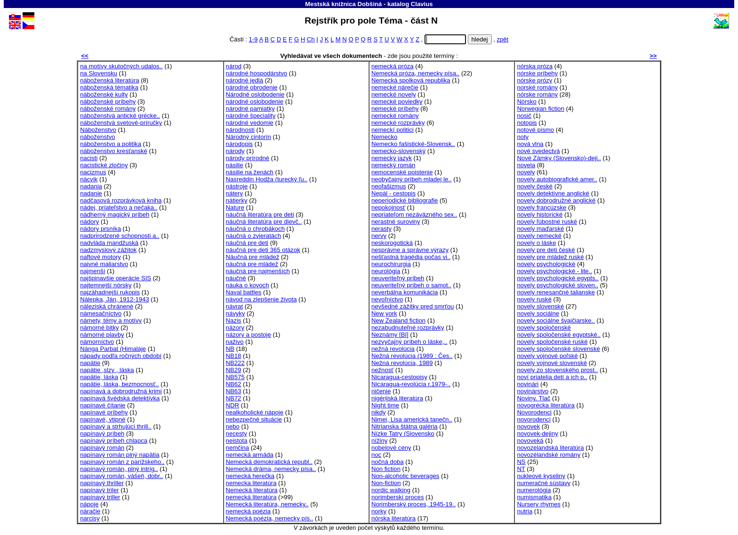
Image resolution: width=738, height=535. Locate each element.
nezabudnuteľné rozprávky (407, 327)
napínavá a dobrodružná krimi (120, 391)
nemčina (237, 447)
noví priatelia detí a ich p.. (552, 377)
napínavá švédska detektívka (120, 398)
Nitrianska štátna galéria (404, 426)
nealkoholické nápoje (254, 412)
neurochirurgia (391, 264)
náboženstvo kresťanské (113, 150)
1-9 (253, 39)
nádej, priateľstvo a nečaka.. (118, 207)
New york (384, 313)
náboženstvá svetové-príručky (121, 122)
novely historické (539, 214)
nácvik (88, 179)
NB (230, 348)
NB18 (233, 355)
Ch (311, 39)
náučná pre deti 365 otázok (263, 249)
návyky (235, 313)
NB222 (235, 362)
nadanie (91, 193)
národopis (239, 143)
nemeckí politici (392, 129)
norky (378, 511)
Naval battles (244, 292)
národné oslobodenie (254, 101)
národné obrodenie (252, 87)
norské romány (537, 87)
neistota (237, 440)
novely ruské (534, 299)
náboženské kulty (104, 94)
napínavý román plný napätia (119, 454)
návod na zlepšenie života (261, 299)
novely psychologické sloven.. (557, 285)
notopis (527, 122)
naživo (235, 341)
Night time (385, 405)
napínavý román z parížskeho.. (122, 461)
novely (526, 172)
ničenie (381, 391)
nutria (524, 511)
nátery (234, 193)
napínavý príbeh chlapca (113, 440)
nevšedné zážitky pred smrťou (412, 306)
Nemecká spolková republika (410, 80)
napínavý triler (99, 490)
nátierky (237, 200)
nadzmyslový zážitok (108, 249)
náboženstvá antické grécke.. (120, 115)
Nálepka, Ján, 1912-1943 (114, 299)
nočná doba (387, 461)
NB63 (233, 391)
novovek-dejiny (537, 433)
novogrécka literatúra (545, 405)
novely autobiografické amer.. (557, 179)
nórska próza (535, 66)
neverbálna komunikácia (404, 292)
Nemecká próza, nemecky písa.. (415, 73)
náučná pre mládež (252, 264)
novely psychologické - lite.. (554, 271)
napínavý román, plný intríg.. (119, 468)
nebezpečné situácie (254, 419)
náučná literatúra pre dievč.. (264, 221)
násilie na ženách (249, 172)
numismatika (534, 497)
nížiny (379, 440)
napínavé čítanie (102, 405)
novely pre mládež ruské (550, 256)
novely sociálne (538, 313)
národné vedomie (249, 122)
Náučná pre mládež (253, 256)
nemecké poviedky (397, 101)
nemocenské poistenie (402, 172)
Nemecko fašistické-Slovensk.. (413, 143)
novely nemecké (539, 235)
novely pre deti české (546, 249)
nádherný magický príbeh (114, 214)
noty (523, 136)
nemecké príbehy (395, 108)
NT (521, 468)
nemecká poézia (248, 511)
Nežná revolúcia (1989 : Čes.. (412, 355)
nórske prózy (534, 80)
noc (376, 454)
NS (521, 461)
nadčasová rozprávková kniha (120, 200)
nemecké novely (393, 94)
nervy (378, 235)
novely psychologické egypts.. (557, 278)
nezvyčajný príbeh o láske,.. (409, 341)
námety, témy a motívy (111, 320)
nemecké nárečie (394, 87)
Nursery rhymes (539, 504)
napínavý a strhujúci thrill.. (116, 426)
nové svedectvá (538, 150)
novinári (527, 384)
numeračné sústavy (543, 482)
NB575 (235, 377)
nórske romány (537, 94)
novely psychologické (546, 264)
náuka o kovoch (247, 285)
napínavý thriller (102, 482)
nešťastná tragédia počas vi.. (410, 256)
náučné (236, 278)
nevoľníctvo (387, 299)
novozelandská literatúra (550, 447)
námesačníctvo (100, 313)
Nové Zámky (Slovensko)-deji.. (559, 158)
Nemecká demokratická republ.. (269, 461)
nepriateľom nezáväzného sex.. (414, 214)
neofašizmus (388, 186)
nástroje (237, 186)
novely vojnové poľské (547, 355)
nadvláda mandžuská (109, 242)
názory (235, 327)
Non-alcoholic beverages (405, 475)
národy (235, 150)
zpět (502, 39)
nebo (233, 426)
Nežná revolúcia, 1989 (402, 362)
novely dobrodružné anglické (556, 200)
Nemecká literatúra (252, 490)
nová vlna (530, 143)
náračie (90, 511)
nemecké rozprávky (398, 122)
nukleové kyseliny (541, 475)
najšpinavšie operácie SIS (115, 278)
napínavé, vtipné (102, 419)
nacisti (88, 158)
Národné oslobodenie (255, 94)
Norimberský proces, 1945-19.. (413, 504)
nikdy (378, 412)
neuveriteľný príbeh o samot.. (411, 285)
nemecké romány (395, 115)
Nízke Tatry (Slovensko (402, 433)
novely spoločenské (543, 327)
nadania (91, 186)
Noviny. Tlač (533, 398)
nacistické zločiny (104, 165)
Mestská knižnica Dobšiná (343, 4)
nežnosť (382, 369)
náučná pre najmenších (258, 271)
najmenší (92, 271)
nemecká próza (392, 66)
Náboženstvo (98, 129)
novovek (528, 426)
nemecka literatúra (251, 482)
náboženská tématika (109, 87)
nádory (89, 221)
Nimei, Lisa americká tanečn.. (411, 419)
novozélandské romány (548, 454)
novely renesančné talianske (555, 292)
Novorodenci (534, 412)
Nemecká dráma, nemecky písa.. (271, 468)
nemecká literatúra (251, 497)
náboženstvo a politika (110, 143)
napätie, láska (99, 377)
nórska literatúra (393, 518)
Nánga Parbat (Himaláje (113, 348)
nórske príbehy (537, 73)
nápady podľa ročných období (120, 355)
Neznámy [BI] (390, 334)
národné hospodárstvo (256, 73)
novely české (535, 186)
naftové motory (100, 256)
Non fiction (386, 468)
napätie (90, 362)
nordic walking (390, 490)
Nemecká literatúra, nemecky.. (267, 504)
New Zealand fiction (398, 320)
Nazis (233, 320)
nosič (524, 115)
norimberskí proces (397, 497)
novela (526, 165)
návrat (234, 306)
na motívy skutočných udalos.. (121, 66)
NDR (232, 405)
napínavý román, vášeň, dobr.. (121, 475)
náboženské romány (108, 108)
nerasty (381, 228)
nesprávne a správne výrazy (410, 249)
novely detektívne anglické (553, 193)
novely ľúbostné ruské (547, 221)
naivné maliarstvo (104, 264)
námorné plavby (102, 334)
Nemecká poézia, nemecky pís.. (269, 518)
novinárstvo (532, 391)
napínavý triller (100, 497)
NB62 (233, 384)
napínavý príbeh (102, 433)
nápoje (89, 504)
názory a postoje (248, 334)
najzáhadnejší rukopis (110, 292)
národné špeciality (251, 115)
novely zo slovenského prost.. (557, 369)
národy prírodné (248, 158)
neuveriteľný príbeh (397, 278)
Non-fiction (386, 482)
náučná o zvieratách (253, 235)
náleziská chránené (106, 306)
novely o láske (536, 242)
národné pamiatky (250, 108)
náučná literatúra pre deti (260, 214)
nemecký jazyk (391, 158)
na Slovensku (98, 73)
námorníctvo (97, 341)
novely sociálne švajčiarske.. (555, 320)
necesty (236, 433)
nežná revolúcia (393, 348)
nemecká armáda (249, 454)
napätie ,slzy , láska (107, 369)
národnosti (240, 129)
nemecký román (393, 165)
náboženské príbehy (108, 101)
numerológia (534, 490)
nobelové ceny (391, 447)
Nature (235, 207)
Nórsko (527, 101)
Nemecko (384, 136)
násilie (234, 165)
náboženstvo (97, 136)
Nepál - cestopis (393, 193)
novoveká (530, 440)
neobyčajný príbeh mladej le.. (411, 179)
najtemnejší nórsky (105, 285)
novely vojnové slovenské (552, 362)
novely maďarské (540, 228)
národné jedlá (244, 80)
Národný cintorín (248, 136)
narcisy (90, 518)
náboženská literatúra (109, 80)
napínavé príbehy (104, 412)
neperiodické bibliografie (404, 200)
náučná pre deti (247, 242)
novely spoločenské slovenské (558, 348)
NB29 (233, 369)
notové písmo (535, 129)
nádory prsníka (100, 228)
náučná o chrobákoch (255, 228)
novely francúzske (541, 207)
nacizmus (93, 172)
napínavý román (102, 447)
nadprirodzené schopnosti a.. (119, 235)
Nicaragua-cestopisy (399, 377)
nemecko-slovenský (398, 150)
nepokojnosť (388, 207)
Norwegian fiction (540, 108)
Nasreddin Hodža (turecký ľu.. (267, 179)
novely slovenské (540, 306)
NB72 (233, 398)
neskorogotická (392, 242)
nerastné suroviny (395, 221)
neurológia (385, 271)
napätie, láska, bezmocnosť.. (119, 384)
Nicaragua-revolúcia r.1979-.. (410, 384)
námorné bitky (99, 327)
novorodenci (533, 419)
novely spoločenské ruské (552, 341)
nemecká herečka (250, 475)
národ (234, 66)
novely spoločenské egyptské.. (559, 334)
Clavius (422, 4)
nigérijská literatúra (397, 398)
